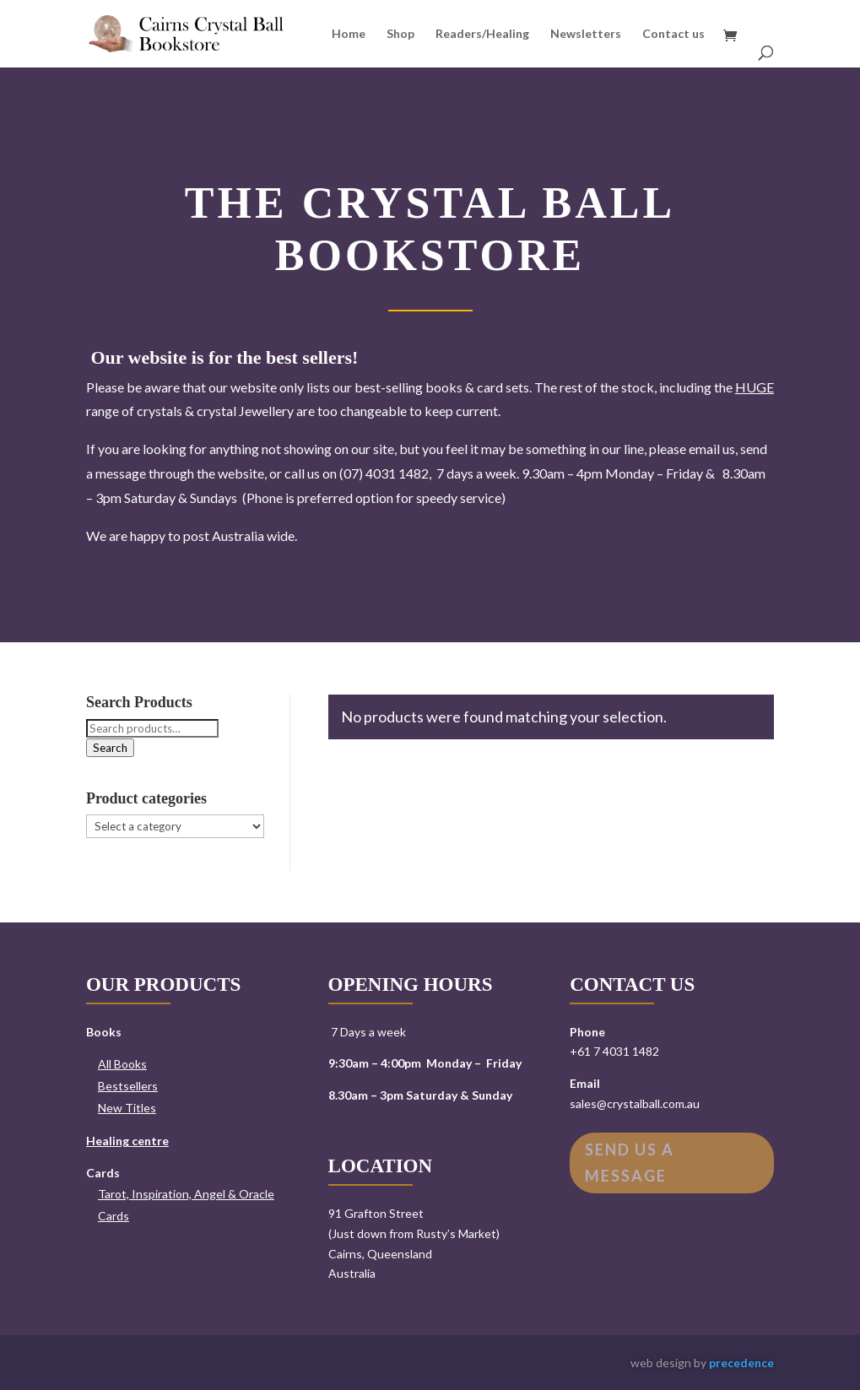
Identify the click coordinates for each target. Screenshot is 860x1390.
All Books (122, 1064)
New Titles (127, 1108)
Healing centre (127, 1140)
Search (110, 747)
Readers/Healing (482, 34)
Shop (400, 34)
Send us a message (629, 1162)
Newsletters (585, 34)
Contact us (673, 34)
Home (348, 34)
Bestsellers (128, 1086)
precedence (741, 1362)
